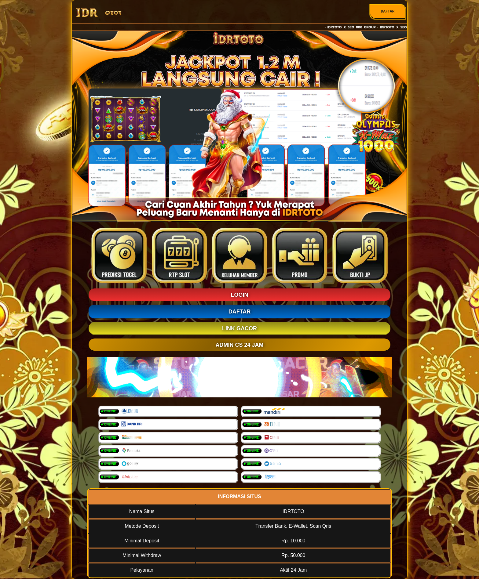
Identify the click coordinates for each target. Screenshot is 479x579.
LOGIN (239, 295)
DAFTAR (387, 11)
